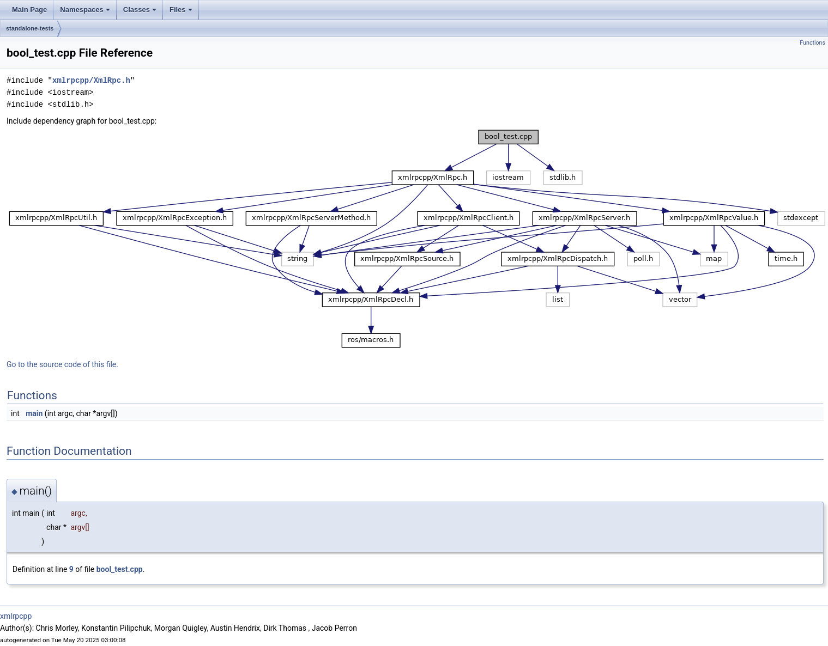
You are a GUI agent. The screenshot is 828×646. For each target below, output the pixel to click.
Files (181, 9)
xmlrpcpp (16, 616)
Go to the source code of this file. (62, 364)
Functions (812, 42)
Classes (139, 9)
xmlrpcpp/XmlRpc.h (91, 80)
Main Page (29, 9)
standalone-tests (29, 28)
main (34, 413)
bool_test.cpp (119, 569)
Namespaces (85, 9)
